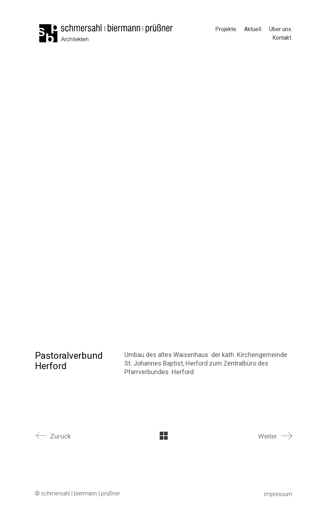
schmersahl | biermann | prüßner (80, 494)
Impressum (278, 494)
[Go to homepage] (106, 33)
